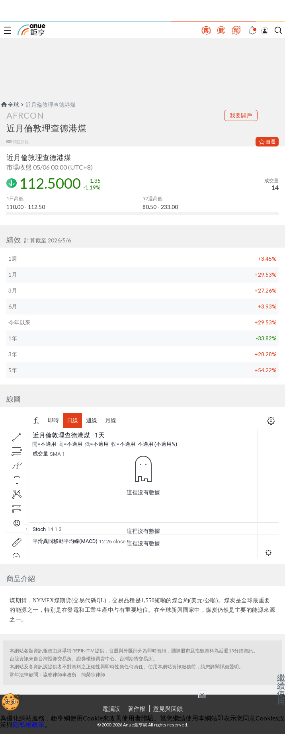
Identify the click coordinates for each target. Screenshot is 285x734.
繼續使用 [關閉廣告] (281, 689)
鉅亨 (31, 30)
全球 (9, 104)
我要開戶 (241, 115)
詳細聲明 (229, 667)
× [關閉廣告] (202, 694)
